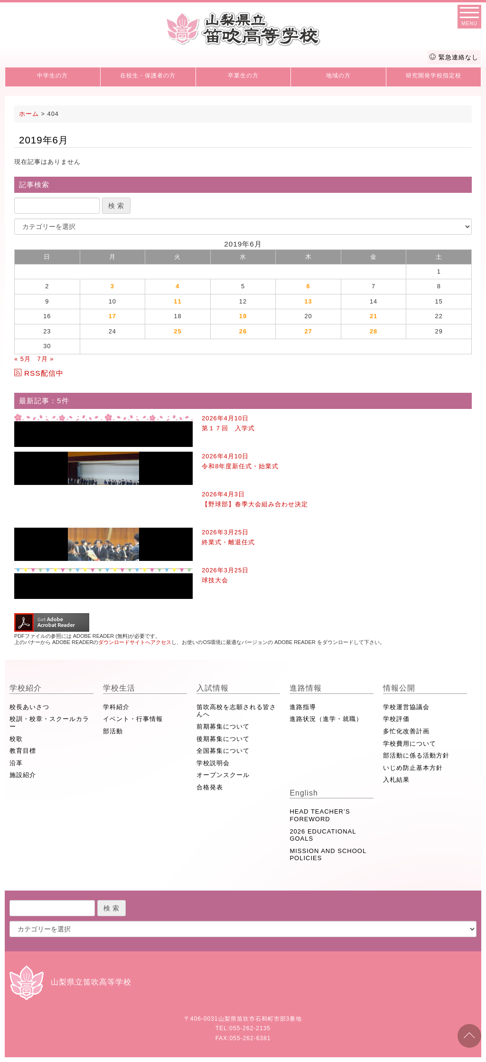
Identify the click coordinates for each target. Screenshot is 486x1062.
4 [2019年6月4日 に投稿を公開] (177, 286)
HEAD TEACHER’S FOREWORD (320, 815)
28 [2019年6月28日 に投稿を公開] (373, 331)
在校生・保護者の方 (148, 75)
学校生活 (119, 688)
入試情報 (212, 688)
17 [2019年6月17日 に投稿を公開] (112, 316)
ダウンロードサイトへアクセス (134, 642)
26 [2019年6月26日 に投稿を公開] (243, 331)
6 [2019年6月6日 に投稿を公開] (308, 286)
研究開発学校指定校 (433, 75)
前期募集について (223, 726)
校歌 (16, 738)
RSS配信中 (39, 373)
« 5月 (22, 358)
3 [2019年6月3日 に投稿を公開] (112, 286)
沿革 (16, 763)
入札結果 (396, 779)
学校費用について (409, 743)
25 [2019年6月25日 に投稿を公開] (177, 331)
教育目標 (22, 750)
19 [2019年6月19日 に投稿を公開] (243, 316)
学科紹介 (116, 707)
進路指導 (303, 707)
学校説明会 (213, 763)
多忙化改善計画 (406, 731)
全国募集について (223, 750)
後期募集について (223, 738)
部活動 (113, 731)
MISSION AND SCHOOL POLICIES (328, 854)
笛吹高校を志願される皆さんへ (236, 710)
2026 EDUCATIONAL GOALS (323, 835)
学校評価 (396, 718)
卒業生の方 (243, 75)
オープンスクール (223, 774)
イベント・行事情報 (133, 718)
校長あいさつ (29, 707)
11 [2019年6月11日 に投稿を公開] (177, 301)
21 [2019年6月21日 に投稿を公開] (373, 316)
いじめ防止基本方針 (413, 767)
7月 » (45, 358)
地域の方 (338, 75)
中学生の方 (52, 75)
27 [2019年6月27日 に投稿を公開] (308, 331)
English (304, 793)
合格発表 (209, 787)
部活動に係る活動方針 (416, 755)
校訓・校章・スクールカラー (49, 722)
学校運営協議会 (406, 707)
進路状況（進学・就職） (326, 718)
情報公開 (399, 688)
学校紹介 (25, 688)
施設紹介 (22, 774)
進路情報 (306, 688)
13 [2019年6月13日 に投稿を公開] (308, 301)
